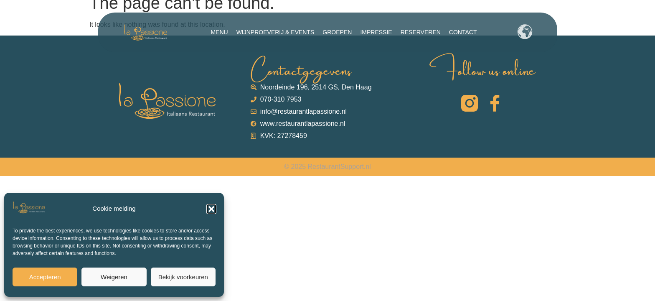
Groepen (337, 32)
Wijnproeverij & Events (275, 32)
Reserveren (421, 32)
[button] (211, 209)
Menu (219, 32)
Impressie (376, 32)
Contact (463, 32)
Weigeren (114, 277)
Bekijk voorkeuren (183, 277)
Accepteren (45, 277)
